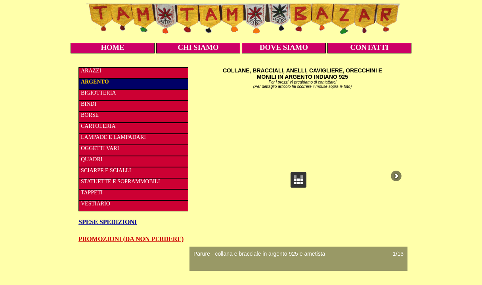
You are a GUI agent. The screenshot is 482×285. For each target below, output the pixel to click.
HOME (112, 47)
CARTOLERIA (98, 126)
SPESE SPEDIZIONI (107, 221)
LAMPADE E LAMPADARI (113, 137)
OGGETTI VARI (100, 148)
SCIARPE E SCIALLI (106, 170)
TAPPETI (92, 193)
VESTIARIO (95, 204)
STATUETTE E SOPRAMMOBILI (120, 181)
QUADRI (91, 159)
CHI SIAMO (198, 47)
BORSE (90, 115)
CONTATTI (369, 47)
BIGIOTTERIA (98, 93)
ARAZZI (91, 71)
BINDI (88, 104)
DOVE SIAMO (284, 47)
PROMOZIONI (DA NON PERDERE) (131, 239)
